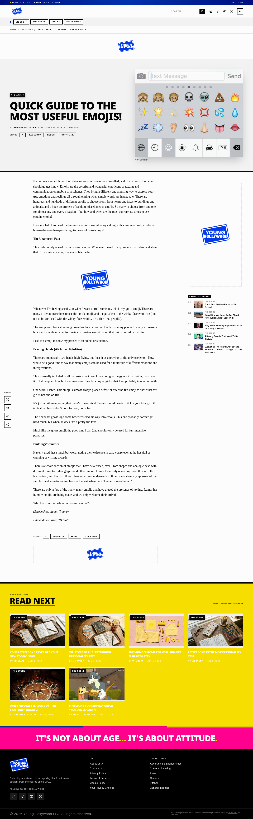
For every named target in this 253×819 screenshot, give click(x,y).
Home (13, 29)
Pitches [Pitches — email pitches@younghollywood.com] (154, 782)
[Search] (202, 11)
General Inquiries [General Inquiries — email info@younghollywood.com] (159, 787)
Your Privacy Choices (102, 787)
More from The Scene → (228, 603)
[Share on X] (7, 399)
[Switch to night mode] (240, 11)
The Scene (39, 22)
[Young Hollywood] (17, 11)
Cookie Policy (98, 782)
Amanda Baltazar (24, 127)
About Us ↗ (96, 763)
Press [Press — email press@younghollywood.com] (153, 773)
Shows (56, 22)
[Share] (7, 424)
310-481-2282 (232, 813)
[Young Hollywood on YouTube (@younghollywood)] (224, 11)
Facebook (35, 135)
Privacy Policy (98, 773)
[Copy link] (7, 416)
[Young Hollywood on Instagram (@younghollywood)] (211, 11)
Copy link (67, 135)
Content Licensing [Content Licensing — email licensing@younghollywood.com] (160, 768)
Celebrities (73, 22)
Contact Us (96, 768)
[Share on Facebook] (7, 407)
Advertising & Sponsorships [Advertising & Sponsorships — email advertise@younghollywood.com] (166, 763)
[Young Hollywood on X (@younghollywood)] (231, 11)
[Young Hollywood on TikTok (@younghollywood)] (218, 11)
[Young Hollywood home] (19, 765)
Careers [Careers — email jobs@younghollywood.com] (154, 778)
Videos (21, 22)
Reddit (51, 135)
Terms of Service (99, 778)
